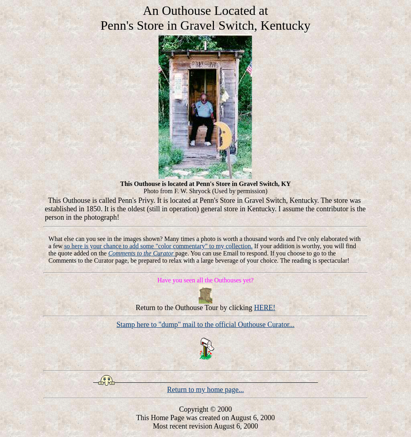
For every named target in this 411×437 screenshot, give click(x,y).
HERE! (264, 308)
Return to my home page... (205, 390)
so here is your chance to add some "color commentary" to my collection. (158, 246)
